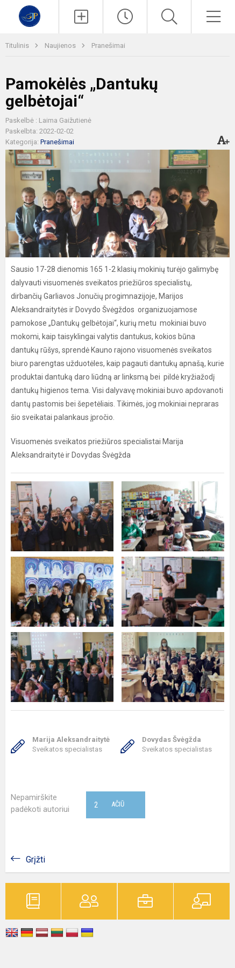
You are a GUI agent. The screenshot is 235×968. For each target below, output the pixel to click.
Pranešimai (108, 45)
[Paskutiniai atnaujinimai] (125, 16)
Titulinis (18, 45)
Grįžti (35, 859)
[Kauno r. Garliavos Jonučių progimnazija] (29, 15)
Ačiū (109, 805)
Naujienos (61, 45)
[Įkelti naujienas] (81, 16)
